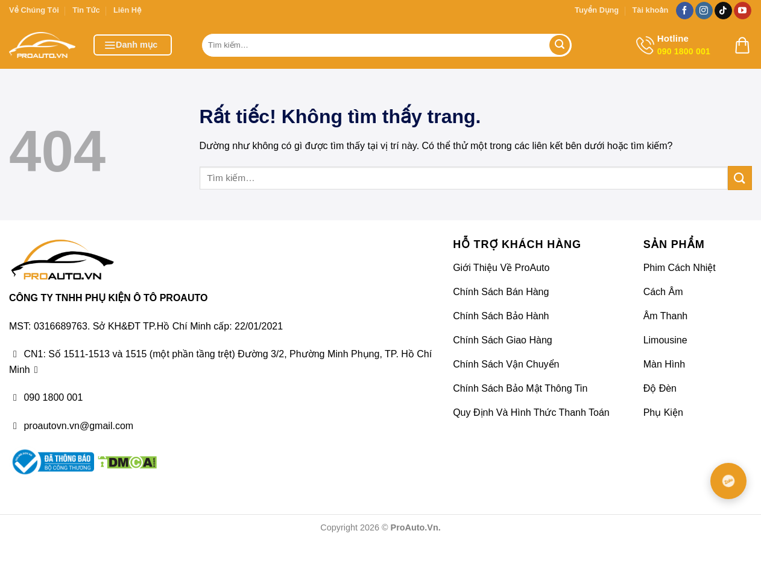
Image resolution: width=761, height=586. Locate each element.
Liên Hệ (127, 9)
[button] (132, 45)
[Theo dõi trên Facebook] (684, 11)
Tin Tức (85, 9)
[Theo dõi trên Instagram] (704, 11)
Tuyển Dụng (597, 9)
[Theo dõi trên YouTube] (742, 11)
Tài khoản (650, 9)
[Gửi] (559, 45)
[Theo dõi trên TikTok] (723, 11)
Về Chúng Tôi (34, 9)
